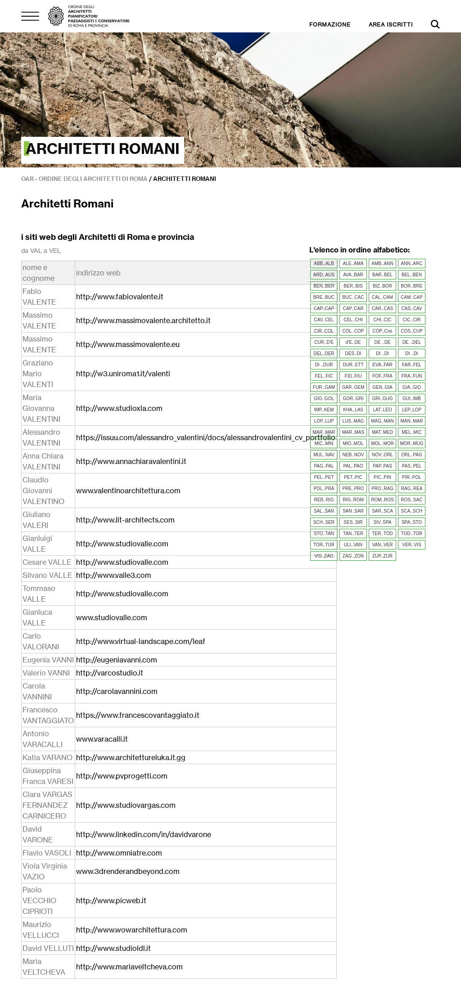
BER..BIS (352, 286)
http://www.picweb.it (111, 900)
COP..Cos (383, 331)
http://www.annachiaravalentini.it (131, 461)
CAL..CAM (382, 297)
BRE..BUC (323, 297)
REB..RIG (324, 499)
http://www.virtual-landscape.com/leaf (140, 641)
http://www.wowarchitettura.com (131, 929)
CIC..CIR (411, 319)
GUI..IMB (411, 398)
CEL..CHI (352, 319)
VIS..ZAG (323, 556)
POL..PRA (323, 488)
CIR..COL (324, 331)
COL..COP (353, 331)
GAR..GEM (353, 387)
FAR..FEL (411, 364)
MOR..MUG (411, 443)
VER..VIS (411, 544)
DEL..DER (323, 353)
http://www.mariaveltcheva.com (129, 966)
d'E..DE (353, 342)
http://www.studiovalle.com (122, 543)
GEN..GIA (382, 387)
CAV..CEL (324, 319)
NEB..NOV (353, 454)
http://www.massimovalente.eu (128, 344)
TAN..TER (353, 533)
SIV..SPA (382, 522)
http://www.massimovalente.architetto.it (143, 320)
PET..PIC (353, 477)
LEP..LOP (411, 409)
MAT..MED (382, 432)
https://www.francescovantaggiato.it (137, 715)
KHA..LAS (353, 409)
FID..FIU (353, 376)
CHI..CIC (382, 319)
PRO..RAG (382, 488)
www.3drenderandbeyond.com (128, 871)
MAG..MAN (382, 421)
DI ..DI (382, 353)
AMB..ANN (382, 263)
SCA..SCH (411, 511)
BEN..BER (323, 286)
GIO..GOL (324, 398)
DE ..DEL (411, 342)
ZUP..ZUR (382, 556)
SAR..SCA (382, 511)
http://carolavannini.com (117, 691)
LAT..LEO (382, 409)
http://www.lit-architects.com (125, 519)
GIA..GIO (411, 387)
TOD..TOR (411, 533)
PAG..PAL (324, 466)
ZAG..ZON (353, 556)
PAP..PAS (382, 466)
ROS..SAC (412, 499)
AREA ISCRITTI (391, 24)
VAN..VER (382, 544)
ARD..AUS (323, 274)
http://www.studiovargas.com (126, 805)
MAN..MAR (411, 421)
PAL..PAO (353, 466)
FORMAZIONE (330, 24)
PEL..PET (324, 477)
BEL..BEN (412, 274)
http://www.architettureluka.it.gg (130, 757)
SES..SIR (352, 522)
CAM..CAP (411, 297)
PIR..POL (411, 477)
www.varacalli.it (102, 738)
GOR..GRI (353, 398)
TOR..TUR (323, 544)
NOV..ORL (382, 454)
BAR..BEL (382, 274)
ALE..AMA (353, 263)
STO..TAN (324, 533)
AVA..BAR (353, 274)
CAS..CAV (412, 308)
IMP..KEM (324, 409)
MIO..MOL (353, 443)
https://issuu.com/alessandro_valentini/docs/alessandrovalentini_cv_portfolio (205, 437)
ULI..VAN (353, 544)
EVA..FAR (382, 364)
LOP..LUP (324, 421)
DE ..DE (382, 342)
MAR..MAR (323, 432)
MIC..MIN (323, 443)
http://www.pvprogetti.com (121, 775)
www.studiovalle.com (111, 617)
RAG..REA (412, 488)
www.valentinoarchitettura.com (128, 490)
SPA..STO (412, 522)
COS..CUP (411, 331)
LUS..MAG (353, 421)
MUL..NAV (323, 454)
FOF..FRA (382, 376)
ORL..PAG (411, 454)
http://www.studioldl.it (113, 948)
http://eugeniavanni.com (116, 659)
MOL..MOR (382, 443)
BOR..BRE (412, 286)
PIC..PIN (382, 477)
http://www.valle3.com (113, 575)
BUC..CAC (353, 297)
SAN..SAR (353, 511)
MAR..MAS (353, 432)
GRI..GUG (382, 398)
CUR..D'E (324, 342)
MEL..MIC (411, 432)
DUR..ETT (353, 364)
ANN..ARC (412, 263)
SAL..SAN (324, 511)
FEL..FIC (324, 376)
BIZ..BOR (382, 286)
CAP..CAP (324, 308)
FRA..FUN (411, 376)
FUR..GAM (324, 387)
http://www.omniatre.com (119, 852)
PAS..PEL (412, 466)
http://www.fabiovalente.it (119, 296)
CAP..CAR (353, 308)
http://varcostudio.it (109, 672)
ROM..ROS (382, 499)
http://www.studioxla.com (119, 408)
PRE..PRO (353, 488)
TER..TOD (382, 533)
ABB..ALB (324, 263)
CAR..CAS (382, 308)
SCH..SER (323, 522)
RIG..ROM (353, 499)
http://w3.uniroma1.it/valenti (123, 373)
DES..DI (353, 353)
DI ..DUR (324, 364)
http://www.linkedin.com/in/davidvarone (143, 834)
